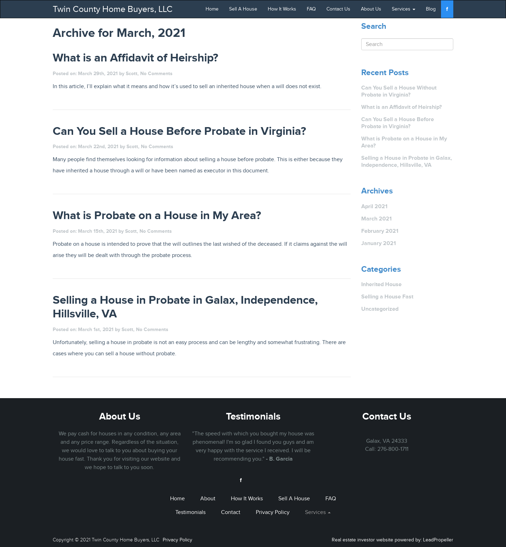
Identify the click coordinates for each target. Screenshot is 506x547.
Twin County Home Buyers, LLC (113, 9)
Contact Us (338, 9)
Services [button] (403, 9)
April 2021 (374, 206)
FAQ (311, 9)
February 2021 (379, 231)
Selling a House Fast (387, 296)
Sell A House (243, 9)
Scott (131, 73)
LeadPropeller (438, 539)
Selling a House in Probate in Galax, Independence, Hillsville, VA (406, 161)
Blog (431, 9)
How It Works (282, 9)
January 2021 (378, 243)
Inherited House (381, 284)
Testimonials (253, 416)
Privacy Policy (273, 512)
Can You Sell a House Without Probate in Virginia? (398, 91)
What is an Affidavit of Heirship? (401, 107)
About (207, 498)
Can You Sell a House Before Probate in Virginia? (397, 122)
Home (212, 9)
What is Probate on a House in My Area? (404, 142)
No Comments (156, 73)
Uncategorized (379, 309)
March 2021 (376, 219)
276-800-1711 (392, 449)
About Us (371, 9)
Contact (230, 512)
